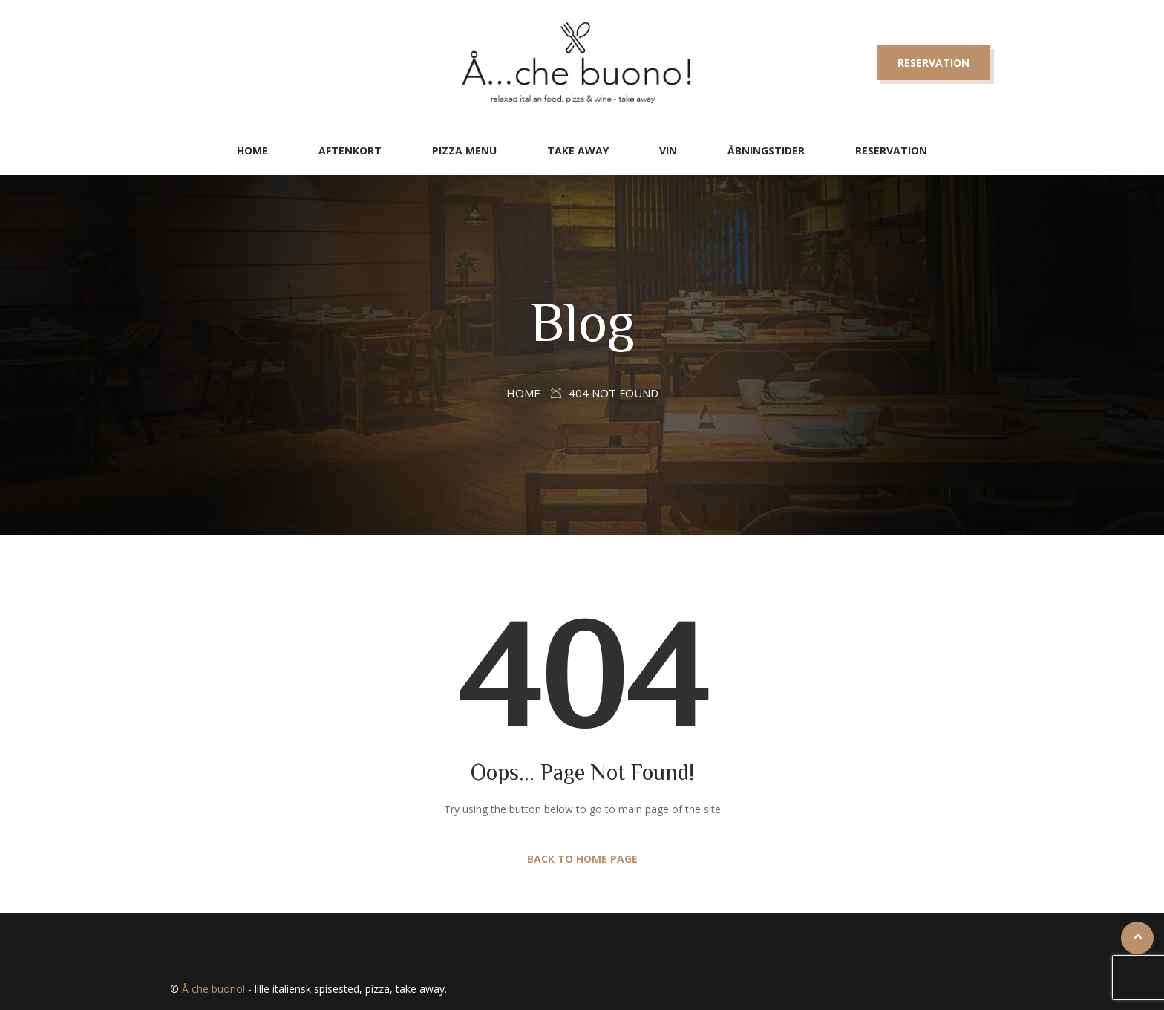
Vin (668, 150)
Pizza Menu (464, 150)
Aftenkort (350, 150)
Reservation (933, 63)
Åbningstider (766, 150)
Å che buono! (213, 989)
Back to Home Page (582, 859)
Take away (578, 150)
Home (252, 150)
